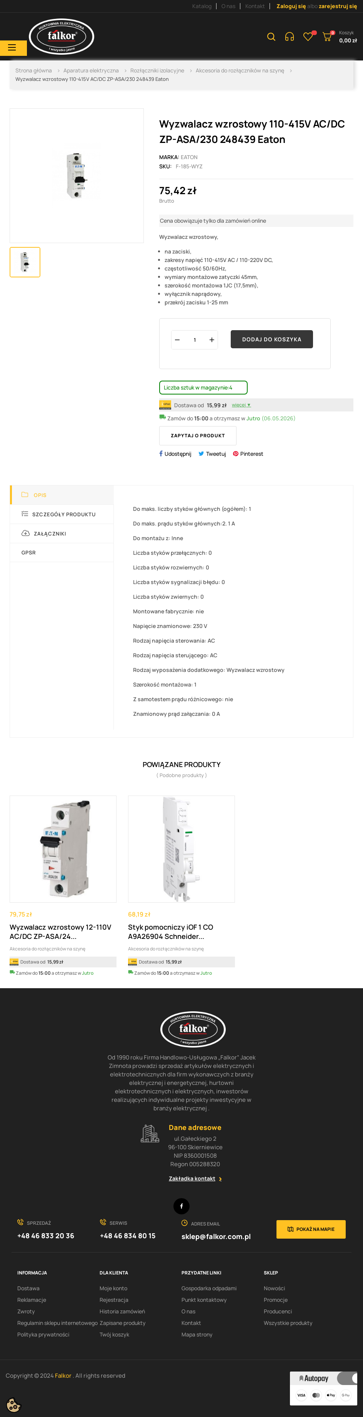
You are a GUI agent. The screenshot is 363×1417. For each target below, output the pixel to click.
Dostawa (28, 1288)
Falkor (64, 1376)
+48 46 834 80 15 (128, 1235)
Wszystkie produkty (288, 1322)
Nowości (274, 1288)
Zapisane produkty (123, 1322)
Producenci (278, 1311)
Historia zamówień (122, 1311)
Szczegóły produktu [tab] (59, 514)
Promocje (276, 1299)
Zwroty (26, 1311)
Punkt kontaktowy (204, 1299)
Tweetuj (216, 453)
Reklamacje (31, 1299)
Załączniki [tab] (44, 533)
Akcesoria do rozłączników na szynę (47, 948)
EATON (189, 157)
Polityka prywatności (43, 1334)
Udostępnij (178, 453)
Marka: (169, 157)
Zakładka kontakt (192, 1178)
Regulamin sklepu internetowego (57, 1322)
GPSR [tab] (29, 552)
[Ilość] (194, 340)
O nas (228, 6)
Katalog (201, 6)
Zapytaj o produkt (198, 435)
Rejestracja (114, 1299)
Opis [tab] (34, 495)
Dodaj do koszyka (271, 339)
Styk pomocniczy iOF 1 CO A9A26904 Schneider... (170, 931)
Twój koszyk (114, 1334)
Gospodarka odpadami (209, 1288)
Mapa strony (197, 1334)
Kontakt (255, 6)
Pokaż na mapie (315, 1229)
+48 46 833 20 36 (45, 1235)
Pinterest (251, 453)
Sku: (165, 166)
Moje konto (113, 1288)
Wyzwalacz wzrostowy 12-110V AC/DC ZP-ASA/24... (60, 931)
